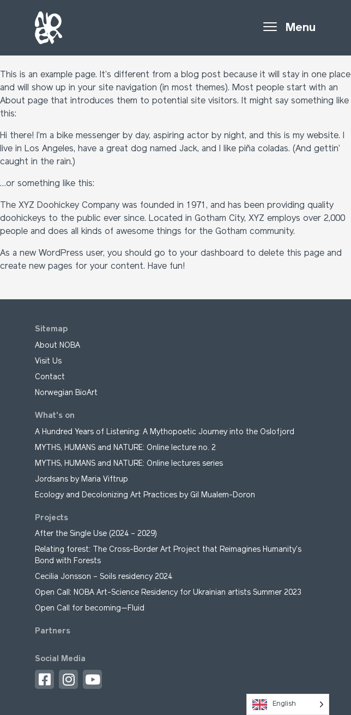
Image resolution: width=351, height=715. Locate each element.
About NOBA (57, 346)
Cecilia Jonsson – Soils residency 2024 (103, 577)
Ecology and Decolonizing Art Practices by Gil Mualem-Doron (145, 495)
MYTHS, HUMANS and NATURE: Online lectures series (129, 464)
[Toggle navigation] (289, 28)
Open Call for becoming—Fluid (89, 609)
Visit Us (48, 362)
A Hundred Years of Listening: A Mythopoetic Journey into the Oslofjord (164, 432)
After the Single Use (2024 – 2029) (97, 534)
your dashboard (212, 253)
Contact (50, 377)
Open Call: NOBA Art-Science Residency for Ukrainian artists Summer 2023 (168, 593)
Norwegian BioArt (66, 393)
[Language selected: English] (287, 704)
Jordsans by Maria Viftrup (81, 480)
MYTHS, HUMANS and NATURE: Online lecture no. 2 (125, 448)
